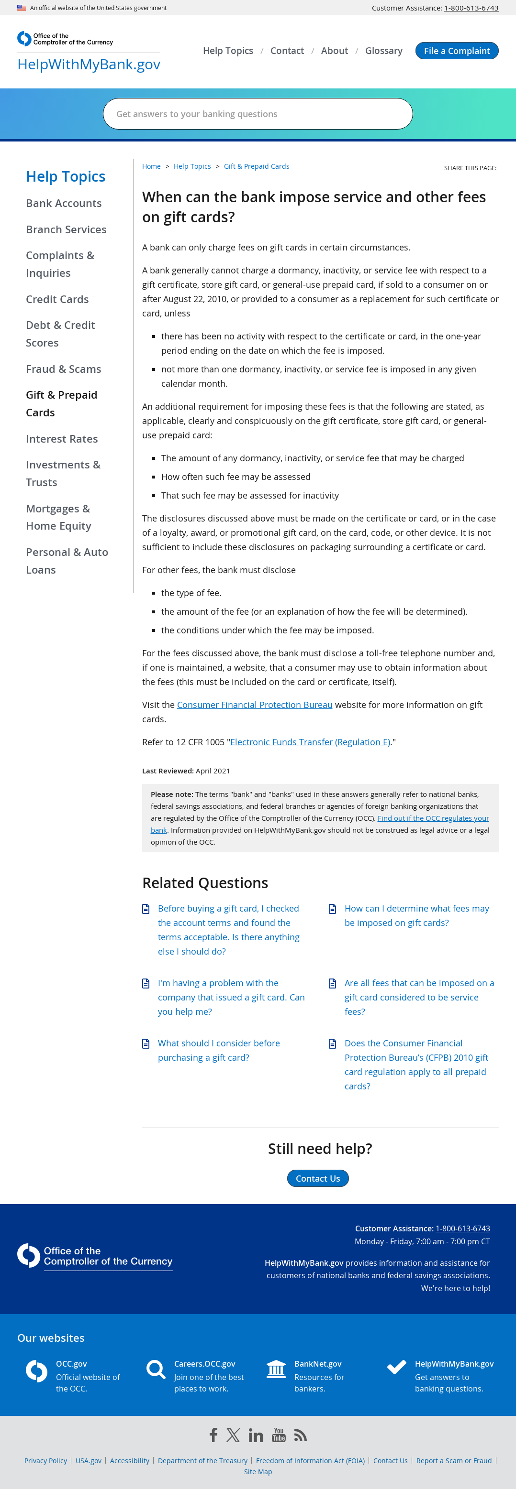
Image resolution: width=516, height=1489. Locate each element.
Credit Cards (57, 299)
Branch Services (66, 229)
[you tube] (279, 1437)
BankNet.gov (318, 1364)
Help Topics (66, 176)
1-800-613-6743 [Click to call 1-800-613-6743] (471, 7)
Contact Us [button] (318, 1178)
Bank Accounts (64, 203)
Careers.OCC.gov (205, 1364)
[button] (457, 50)
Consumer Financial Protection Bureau (255, 704)
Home (151, 166)
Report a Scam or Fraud (454, 1460)
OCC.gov (71, 1364)
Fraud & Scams (63, 369)
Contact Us (390, 1460)
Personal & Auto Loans (67, 561)
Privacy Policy (45, 1460)
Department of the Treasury (202, 1460)
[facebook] (213, 1437)
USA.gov (88, 1460)
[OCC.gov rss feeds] (300, 1437)
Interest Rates (62, 439)
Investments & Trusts (63, 473)
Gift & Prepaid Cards (257, 166)
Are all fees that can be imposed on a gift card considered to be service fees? (419, 997)
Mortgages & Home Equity (58, 517)
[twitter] (233, 1437)
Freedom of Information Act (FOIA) (310, 1460)
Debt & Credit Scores (60, 334)
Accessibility (129, 1460)
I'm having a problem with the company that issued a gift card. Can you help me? (231, 997)
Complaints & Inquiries (60, 264)
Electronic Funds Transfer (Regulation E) (310, 742)
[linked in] (256, 1437)
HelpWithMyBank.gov (453, 1364)
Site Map (258, 1471)
